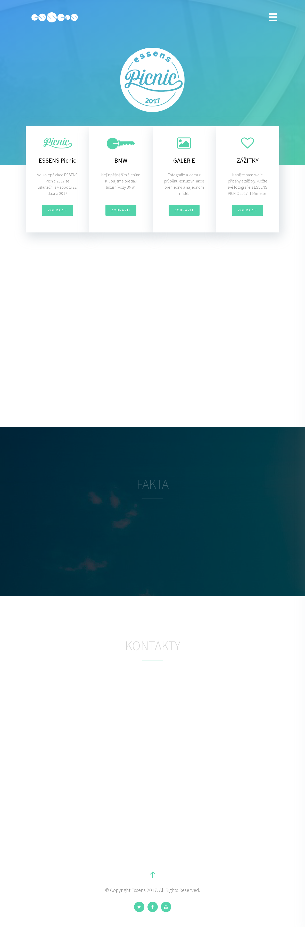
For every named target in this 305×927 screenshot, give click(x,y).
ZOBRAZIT (57, 210)
